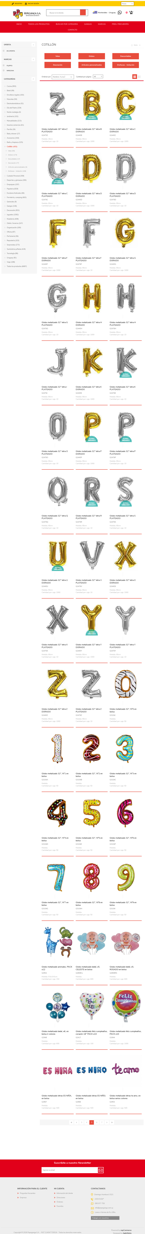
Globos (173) (12, 154)
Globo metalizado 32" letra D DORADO (89, 193)
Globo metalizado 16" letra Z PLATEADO (54, 129)
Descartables (125, 55)
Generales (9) (12, 200)
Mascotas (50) (12, 98)
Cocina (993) (11, 85)
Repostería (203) (13, 239)
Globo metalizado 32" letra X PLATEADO (54, 645)
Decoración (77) (13, 162)
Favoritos (60, 1205)
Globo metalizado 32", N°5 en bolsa (89, 838)
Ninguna (10, 69)
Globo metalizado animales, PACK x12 (57, 967)
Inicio (136, 44)
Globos (91, 55)
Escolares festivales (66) (15, 192)
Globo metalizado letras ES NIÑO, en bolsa (91, 1096)
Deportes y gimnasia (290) (16, 179)
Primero (71, 1121)
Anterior (76, 1121)
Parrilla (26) (11, 128)
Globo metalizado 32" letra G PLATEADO (55, 322)
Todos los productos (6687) (17, 265)
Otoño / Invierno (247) (15, 222)
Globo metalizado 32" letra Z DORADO (54, 709)
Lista (139, 75)
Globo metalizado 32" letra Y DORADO (89, 645)
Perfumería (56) (12, 235)
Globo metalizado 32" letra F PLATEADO (88, 258)
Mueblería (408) (13, 218)
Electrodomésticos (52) (15, 102)
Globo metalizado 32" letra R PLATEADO (89, 516)
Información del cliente (65, 1192)
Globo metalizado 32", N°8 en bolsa (89, 902)
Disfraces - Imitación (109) (17, 170)
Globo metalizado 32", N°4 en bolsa (55, 838)
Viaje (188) (11, 261)
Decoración (57, 64)
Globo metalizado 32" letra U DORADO (55, 580)
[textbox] (64, 12)
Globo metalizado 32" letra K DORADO (89, 387)
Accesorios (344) (13, 137)
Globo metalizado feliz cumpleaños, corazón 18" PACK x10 (92, 1031)
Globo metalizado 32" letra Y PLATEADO (123, 645)
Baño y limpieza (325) (15, 141)
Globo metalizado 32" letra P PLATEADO (123, 451)
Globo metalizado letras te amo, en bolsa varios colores (125, 1096)
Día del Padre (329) (14, 107)
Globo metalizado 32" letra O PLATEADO (55, 451)
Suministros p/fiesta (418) (16, 248)
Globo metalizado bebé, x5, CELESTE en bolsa (88, 967)
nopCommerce (126, 1229)
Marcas (8, 58)
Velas (57, 55)
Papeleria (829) (12, 188)
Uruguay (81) (12, 256)
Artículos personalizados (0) (17, 166)
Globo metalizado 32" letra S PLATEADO (123, 516)
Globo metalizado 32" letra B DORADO (89, 129)
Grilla (134, 75)
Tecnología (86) (12, 252)
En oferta (11, 50)
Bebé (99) (10, 89)
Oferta (7, 43)
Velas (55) (11, 150)
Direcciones (61, 1196)
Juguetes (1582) (13, 213)
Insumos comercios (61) (15, 124)
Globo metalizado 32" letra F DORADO (54, 258)
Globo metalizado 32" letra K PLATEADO (123, 387)
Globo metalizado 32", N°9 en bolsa (123, 902)
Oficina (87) (11, 231)
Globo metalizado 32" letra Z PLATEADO (88, 709)
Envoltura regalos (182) (15, 94)
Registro (21, 3)
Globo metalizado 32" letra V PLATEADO (89, 580)
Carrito (128, 11)
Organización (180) (14, 226)
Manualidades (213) (14, 119)
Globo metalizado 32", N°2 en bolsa (89, 773)
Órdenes (60, 1201)
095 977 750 (117, 11)
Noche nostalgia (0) (14, 111)
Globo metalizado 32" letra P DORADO (89, 451)
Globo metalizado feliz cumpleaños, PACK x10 (125, 1031)
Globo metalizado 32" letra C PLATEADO (55, 193)
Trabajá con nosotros (100, 1217)
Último (112, 1121)
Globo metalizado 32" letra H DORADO (89, 322)
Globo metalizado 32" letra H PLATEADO (123, 322)
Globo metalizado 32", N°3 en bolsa (123, 773)
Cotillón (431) (12, 145)
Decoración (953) (13, 209)
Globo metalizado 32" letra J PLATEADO (54, 387)
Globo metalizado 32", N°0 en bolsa (123, 709)
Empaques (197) (13, 183)
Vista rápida (58, 122)
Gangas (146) (12, 205)
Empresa (23, 1196)
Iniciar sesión (36, 3)
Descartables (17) (14, 158)
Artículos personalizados (92, 64)
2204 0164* (99, 1198)
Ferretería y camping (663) (16, 196)
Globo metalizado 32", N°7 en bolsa (55, 902)
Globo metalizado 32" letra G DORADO (123, 258)
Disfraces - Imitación (125, 64)
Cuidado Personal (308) (15, 175)
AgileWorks (127, 1232)
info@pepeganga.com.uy (104, 1207)
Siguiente (107, 1121)
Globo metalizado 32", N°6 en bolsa (123, 838)
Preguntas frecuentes (27, 1192)
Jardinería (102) (12, 115)
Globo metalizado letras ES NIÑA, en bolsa (57, 1096)
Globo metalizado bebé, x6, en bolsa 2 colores (55, 1031)
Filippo (9, 64)
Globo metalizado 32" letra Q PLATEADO (55, 516)
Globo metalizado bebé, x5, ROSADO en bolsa (122, 967)
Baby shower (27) (13, 132)
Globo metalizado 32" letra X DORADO (123, 580)
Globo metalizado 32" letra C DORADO (123, 129)
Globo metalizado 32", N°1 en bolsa (55, 773)
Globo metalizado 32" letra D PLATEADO (123, 193)
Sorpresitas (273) (13, 244)
